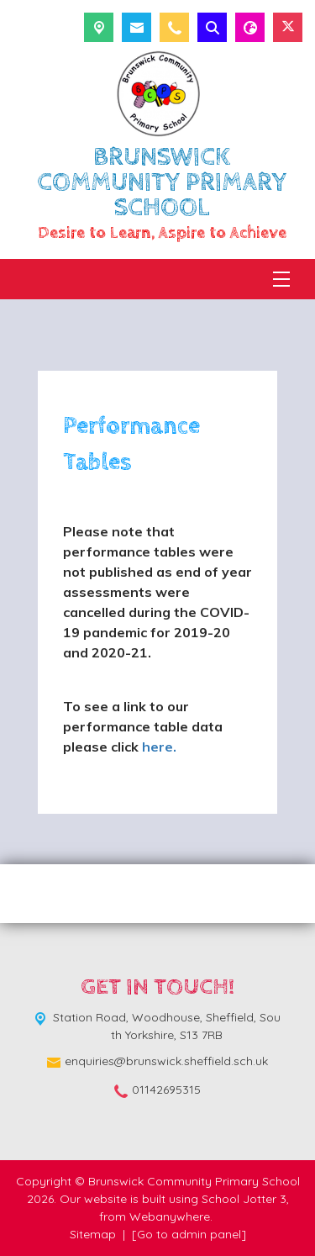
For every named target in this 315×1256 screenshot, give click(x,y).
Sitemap (93, 1234)
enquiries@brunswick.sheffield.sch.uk (166, 1061)
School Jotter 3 (244, 1198)
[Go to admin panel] (189, 1234)
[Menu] (281, 279)
